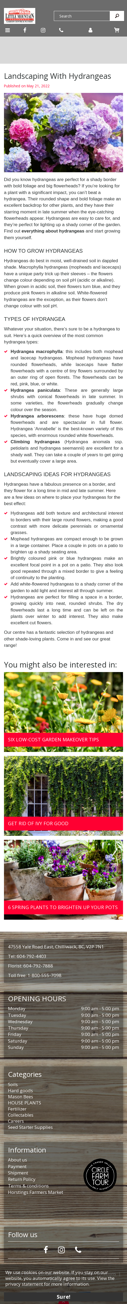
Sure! (63, 1296)
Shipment (18, 1173)
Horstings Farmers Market (35, 1192)
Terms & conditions (28, 1186)
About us (17, 1160)
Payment (17, 1166)
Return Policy (22, 1179)
